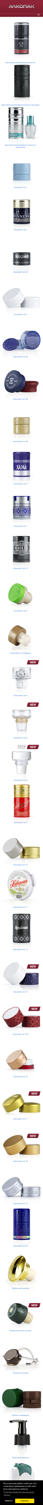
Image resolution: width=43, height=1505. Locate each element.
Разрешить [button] (25, 1501)
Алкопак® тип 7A (20, 568)
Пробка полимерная (20, 1415)
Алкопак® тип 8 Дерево (20, 653)
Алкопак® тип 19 (20, 1204)
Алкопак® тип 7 (20, 526)
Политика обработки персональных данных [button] (19, 1493)
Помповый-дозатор (20, 1458)
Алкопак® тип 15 (20, 992)
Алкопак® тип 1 (20, 187)
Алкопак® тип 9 (20, 822)
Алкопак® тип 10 (20, 865)
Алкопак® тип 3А (20, 357)
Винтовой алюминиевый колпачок (20, 62)
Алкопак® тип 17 (20, 1119)
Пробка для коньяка (20, 1288)
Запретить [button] (9, 1501)
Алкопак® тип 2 (20, 230)
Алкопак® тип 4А (20, 441)
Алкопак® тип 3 (20, 314)
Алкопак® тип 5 (20, 484)
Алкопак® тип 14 (20, 949)
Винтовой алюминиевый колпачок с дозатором (20, 146)
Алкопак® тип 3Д (20, 399)
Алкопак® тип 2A (20, 272)
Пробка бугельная (20, 1373)
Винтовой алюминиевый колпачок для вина (20, 105)
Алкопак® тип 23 (20, 1246)
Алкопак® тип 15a (20, 1034)
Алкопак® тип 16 (20, 1076)
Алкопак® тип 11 (20, 907)
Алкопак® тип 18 (20, 1161)
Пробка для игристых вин (20, 1331)
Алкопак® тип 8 (20, 611)
